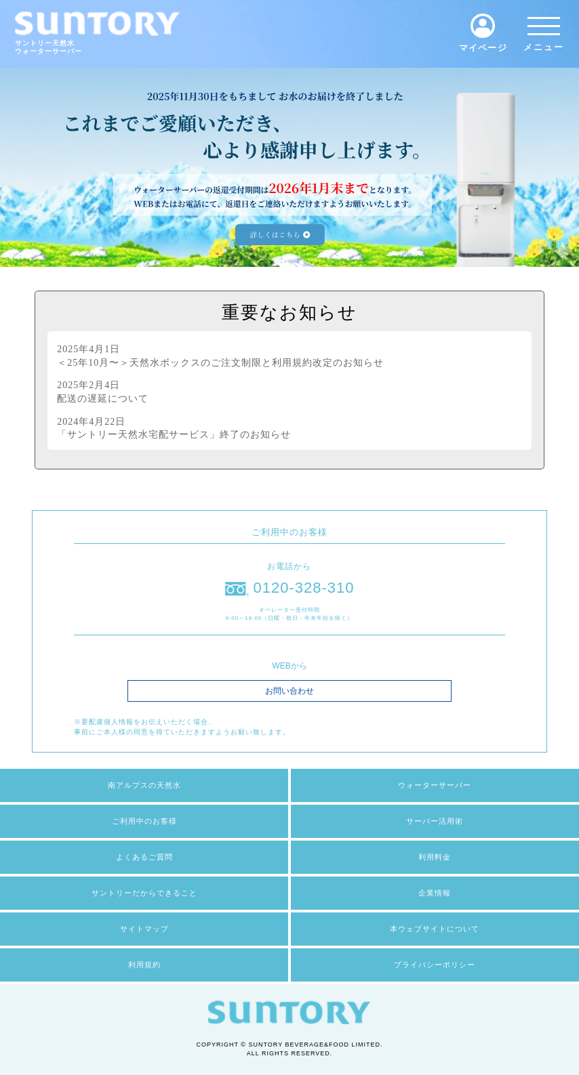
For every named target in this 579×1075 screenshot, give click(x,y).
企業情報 (434, 893)
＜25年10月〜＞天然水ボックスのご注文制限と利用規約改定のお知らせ (220, 355)
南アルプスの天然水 (144, 785)
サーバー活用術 (434, 821)
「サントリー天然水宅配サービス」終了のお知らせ (174, 427)
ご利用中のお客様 (144, 821)
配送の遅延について (168, 391)
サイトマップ (144, 929)
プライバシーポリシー (434, 965)
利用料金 (434, 857)
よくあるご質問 (144, 857)
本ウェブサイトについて (434, 929)
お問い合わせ (289, 691)
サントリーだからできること (144, 893)
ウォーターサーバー (434, 785)
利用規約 (144, 965)
